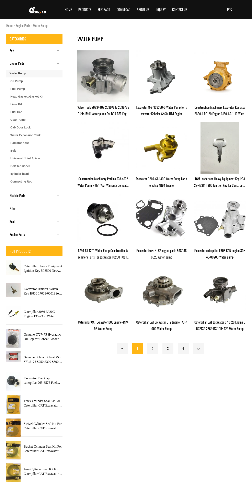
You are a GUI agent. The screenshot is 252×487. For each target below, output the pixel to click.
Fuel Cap (16, 112)
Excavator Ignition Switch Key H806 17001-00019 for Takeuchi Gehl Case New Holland (42, 291)
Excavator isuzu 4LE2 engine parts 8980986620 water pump (161, 254)
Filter (13, 208)
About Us (143, 9)
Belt (13, 150)
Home (68, 9)
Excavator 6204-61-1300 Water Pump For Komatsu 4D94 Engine (161, 182)
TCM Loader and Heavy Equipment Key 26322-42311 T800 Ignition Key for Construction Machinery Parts (220, 182)
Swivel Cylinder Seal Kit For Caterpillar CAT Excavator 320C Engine (43, 426)
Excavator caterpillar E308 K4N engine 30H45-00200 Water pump (219, 254)
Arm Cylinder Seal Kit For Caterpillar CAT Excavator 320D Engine (41, 471)
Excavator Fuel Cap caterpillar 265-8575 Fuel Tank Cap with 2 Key (40, 380)
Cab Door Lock (20, 127)
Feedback (104, 9)
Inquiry (161, 9)
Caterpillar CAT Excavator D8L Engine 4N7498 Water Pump (103, 325)
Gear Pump (18, 119)
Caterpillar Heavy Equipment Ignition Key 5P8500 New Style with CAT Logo (43, 268)
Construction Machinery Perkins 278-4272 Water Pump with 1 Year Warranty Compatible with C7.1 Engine (103, 182)
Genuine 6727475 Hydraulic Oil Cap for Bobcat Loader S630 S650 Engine (42, 337)
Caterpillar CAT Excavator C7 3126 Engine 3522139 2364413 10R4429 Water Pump (219, 325)
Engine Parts (23, 25)
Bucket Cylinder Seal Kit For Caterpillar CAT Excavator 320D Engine (43, 449)
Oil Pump (16, 81)
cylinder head (19, 173)
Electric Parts (17, 195)
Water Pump (40, 25)
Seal (12, 221)
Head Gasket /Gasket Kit (26, 96)
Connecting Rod (21, 181)
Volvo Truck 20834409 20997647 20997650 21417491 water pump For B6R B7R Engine (103, 111)
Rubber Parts (17, 234)
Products (84, 9)
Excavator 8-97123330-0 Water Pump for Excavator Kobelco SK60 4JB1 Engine (161, 110)
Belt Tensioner (20, 166)
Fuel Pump (17, 88)
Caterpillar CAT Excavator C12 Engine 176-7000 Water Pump (161, 325)
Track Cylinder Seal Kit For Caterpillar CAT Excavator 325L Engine (42, 403)
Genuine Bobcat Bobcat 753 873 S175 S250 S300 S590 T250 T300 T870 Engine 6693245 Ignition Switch (42, 359)
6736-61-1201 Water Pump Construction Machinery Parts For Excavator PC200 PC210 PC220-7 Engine (103, 254)
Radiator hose (19, 143)
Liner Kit (16, 104)
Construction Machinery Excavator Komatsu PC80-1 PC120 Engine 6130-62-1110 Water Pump (219, 111)
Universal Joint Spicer (25, 158)
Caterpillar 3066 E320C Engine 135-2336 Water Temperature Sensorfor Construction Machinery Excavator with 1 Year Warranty (39, 314)
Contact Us (179, 9)
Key (12, 50)
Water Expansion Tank (25, 135)
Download (123, 9)
